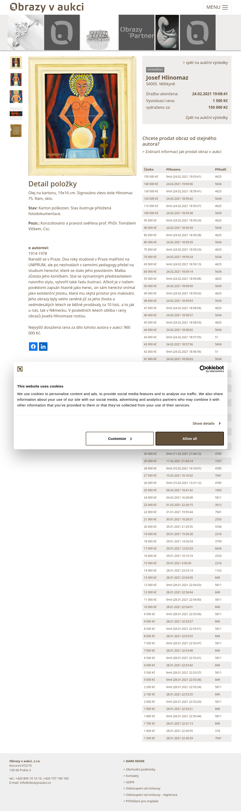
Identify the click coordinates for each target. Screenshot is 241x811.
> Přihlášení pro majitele (141, 801)
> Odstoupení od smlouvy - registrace (150, 795)
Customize (120, 438)
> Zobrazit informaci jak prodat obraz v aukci (181, 151)
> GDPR (128, 782)
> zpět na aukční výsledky (205, 62)
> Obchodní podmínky (139, 769)
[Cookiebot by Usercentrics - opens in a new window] (203, 369)
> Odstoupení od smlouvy (142, 788)
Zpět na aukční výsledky (207, 117)
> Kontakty (131, 776)
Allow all (190, 438)
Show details (204, 423)
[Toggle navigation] (217, 7)
